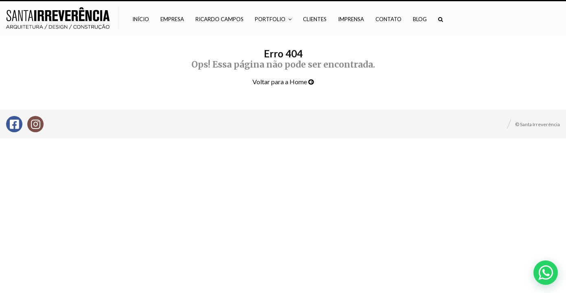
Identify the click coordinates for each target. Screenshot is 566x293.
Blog (420, 19)
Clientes (315, 19)
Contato (388, 19)
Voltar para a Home (283, 81)
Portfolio (270, 19)
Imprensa (351, 19)
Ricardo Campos (219, 19)
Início (140, 19)
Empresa (172, 19)
